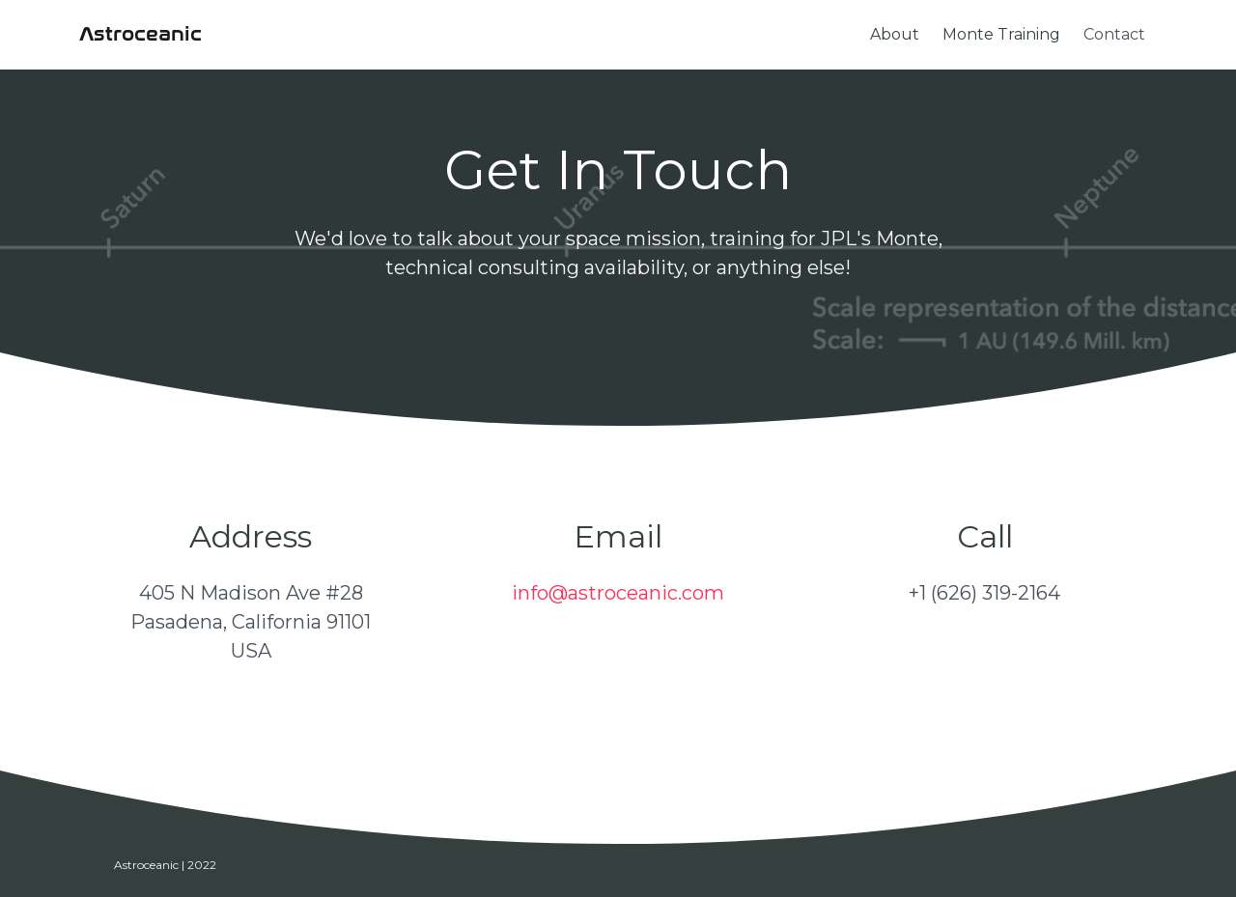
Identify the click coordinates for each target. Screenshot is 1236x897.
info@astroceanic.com (618, 592)
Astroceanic (140, 34)
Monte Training (1001, 34)
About (894, 34)
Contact (1114, 34)
